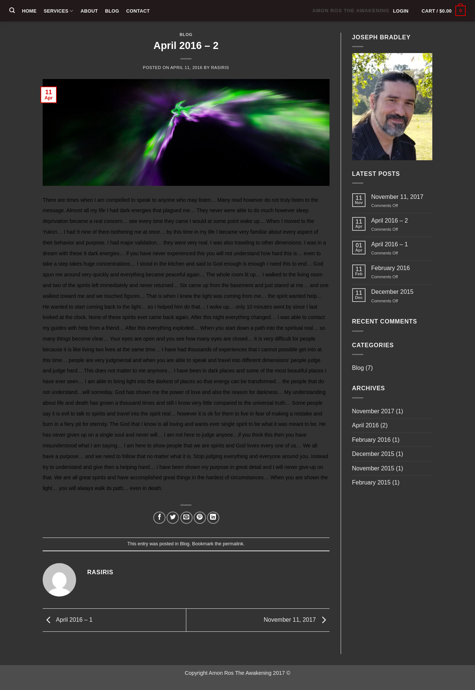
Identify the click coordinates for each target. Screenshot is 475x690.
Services (58, 10)
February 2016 (390, 268)
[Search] (12, 10)
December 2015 (392, 292)
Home (29, 11)
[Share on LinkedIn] (213, 518)
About (89, 11)
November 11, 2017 (297, 620)
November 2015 (373, 468)
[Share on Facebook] (159, 518)
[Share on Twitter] (173, 518)
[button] (400, 11)
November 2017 (373, 411)
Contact (138, 11)
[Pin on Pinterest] (200, 518)
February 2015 (371, 482)
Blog (112, 11)
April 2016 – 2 (389, 220)
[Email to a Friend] (186, 518)
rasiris (220, 67)
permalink (233, 543)
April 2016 (365, 425)
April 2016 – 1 (67, 620)
